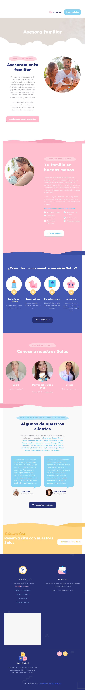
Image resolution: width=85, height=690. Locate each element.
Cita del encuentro (52, 299)
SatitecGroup (56, 683)
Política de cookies (23, 594)
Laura (16, 385)
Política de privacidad (23, 590)
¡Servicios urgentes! (22, 586)
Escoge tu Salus (33, 299)
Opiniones (71, 299)
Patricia (69, 385)
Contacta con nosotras (14, 300)
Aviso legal (23, 598)
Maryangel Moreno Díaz (42, 386)
